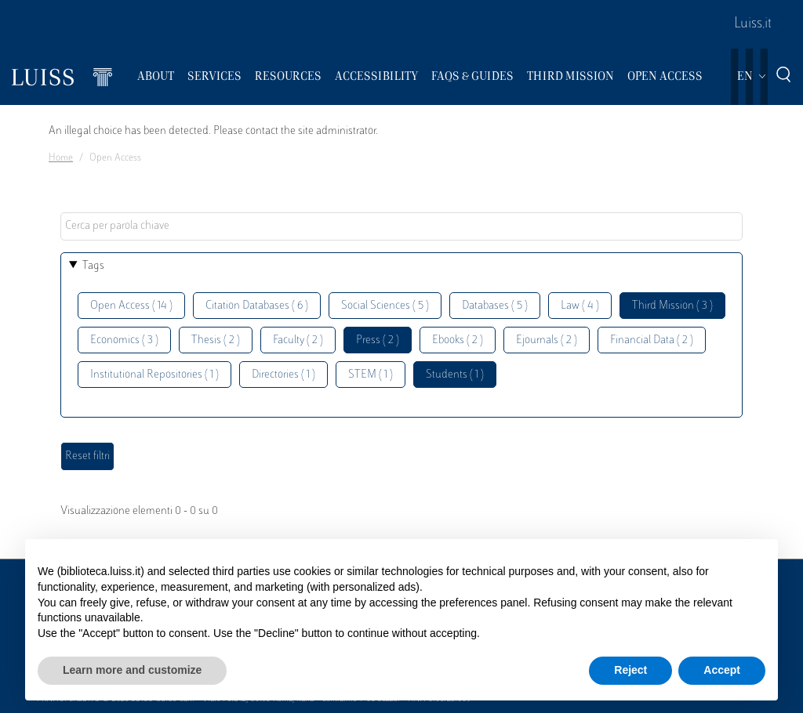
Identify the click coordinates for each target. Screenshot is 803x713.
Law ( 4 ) (580, 306)
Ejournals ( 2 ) (546, 340)
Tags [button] (93, 266)
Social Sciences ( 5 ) (385, 306)
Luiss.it (753, 24)
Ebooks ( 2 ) (457, 340)
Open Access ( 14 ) (131, 306)
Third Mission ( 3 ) (672, 306)
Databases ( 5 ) (495, 306)
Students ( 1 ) (455, 375)
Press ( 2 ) (377, 340)
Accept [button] (721, 670)
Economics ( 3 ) (124, 340)
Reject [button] (630, 670)
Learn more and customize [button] (132, 670)
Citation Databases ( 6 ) (256, 306)
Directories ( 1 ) (283, 375)
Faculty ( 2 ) (298, 340)
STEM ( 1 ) (370, 375)
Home (61, 158)
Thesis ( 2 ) (215, 340)
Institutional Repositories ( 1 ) (154, 375)
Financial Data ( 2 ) (651, 340)
